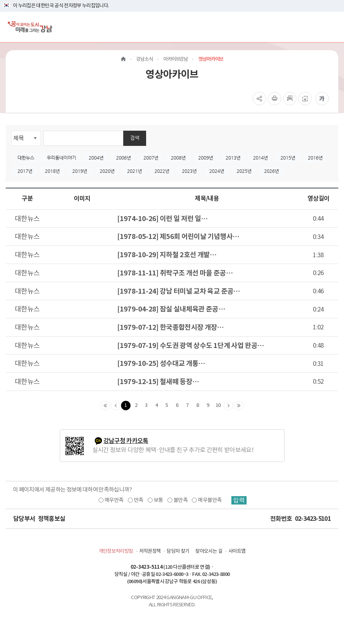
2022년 (161, 171)
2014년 (260, 157)
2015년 (287, 157)
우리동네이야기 (61, 157)
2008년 (178, 157)
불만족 (181, 500)
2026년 (271, 171)
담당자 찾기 (178, 551)
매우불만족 (209, 500)
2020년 (107, 171)
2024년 (216, 171)
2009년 (205, 157)
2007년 (150, 157)
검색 (134, 138)
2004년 (96, 157)
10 (218, 405)
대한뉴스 (26, 157)
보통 (158, 500)
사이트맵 (236, 551)
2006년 (123, 157)
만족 (138, 500)
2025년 (244, 171)
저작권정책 (150, 551)
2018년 (52, 171)
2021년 (134, 171)
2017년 (25, 171)
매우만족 (114, 500)
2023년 (189, 171)
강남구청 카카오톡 (126, 441)
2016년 (315, 157)
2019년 (79, 171)
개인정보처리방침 (116, 551)
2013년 (233, 157)
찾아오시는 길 (208, 551)
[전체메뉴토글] (332, 26)
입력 (239, 500)
